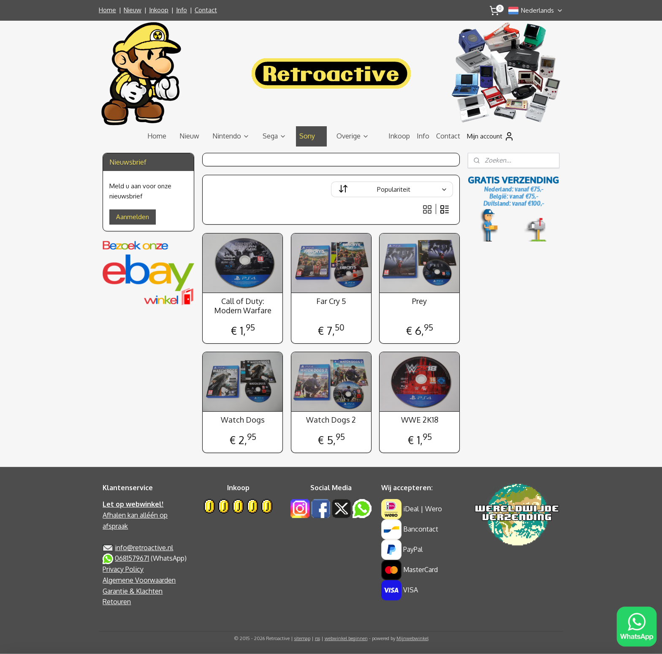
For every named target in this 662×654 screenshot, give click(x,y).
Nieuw (132, 10)
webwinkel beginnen (346, 638)
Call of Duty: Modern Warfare (242, 306)
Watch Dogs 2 (331, 419)
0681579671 (132, 558)
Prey (419, 301)
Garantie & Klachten (133, 591)
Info (181, 10)
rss (317, 638)
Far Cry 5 (331, 301)
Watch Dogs (242, 419)
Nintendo (231, 136)
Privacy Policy (123, 569)
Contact (206, 10)
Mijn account (490, 136)
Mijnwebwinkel (412, 638)
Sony (311, 136)
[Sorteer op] (392, 189)
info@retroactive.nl (144, 547)
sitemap (302, 638)
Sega (274, 136)
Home (107, 10)
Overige (352, 136)
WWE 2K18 (419, 419)
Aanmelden (132, 217)
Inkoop (158, 10)
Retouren (117, 601)
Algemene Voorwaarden (139, 580)
